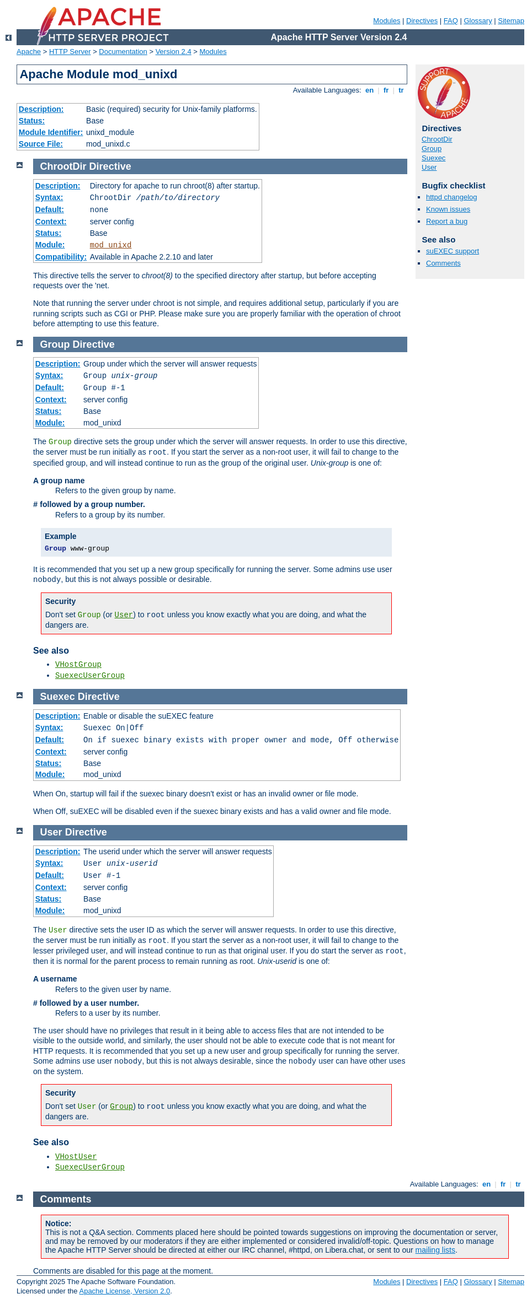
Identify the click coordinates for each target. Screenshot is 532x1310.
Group (431, 148)
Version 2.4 (173, 51)
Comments (443, 263)
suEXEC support (452, 251)
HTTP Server (70, 51)
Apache (29, 51)
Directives (422, 21)
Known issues (448, 209)
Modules (386, 21)
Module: (50, 244)
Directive (110, 166)
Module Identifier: (51, 132)
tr (401, 90)
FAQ (451, 21)
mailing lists (435, 1250)
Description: (41, 109)
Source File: (41, 143)
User (429, 167)
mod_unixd (111, 245)
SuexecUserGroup (90, 675)
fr (386, 90)
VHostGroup (78, 664)
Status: (32, 120)
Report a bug (446, 221)
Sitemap (511, 21)
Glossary (478, 21)
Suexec (433, 158)
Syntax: (49, 197)
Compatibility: (61, 256)
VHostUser (76, 1156)
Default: (49, 209)
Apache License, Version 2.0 (124, 1291)
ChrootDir (437, 139)
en (369, 90)
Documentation (123, 51)
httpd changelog (451, 197)
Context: (51, 221)
